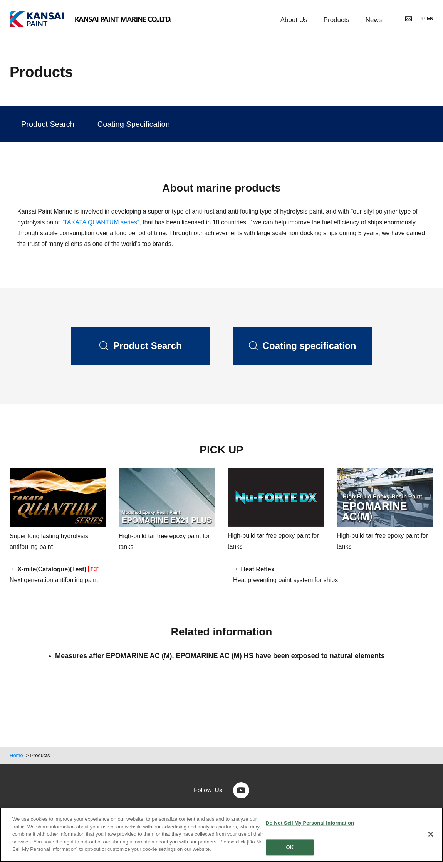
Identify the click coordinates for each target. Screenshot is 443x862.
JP (422, 18)
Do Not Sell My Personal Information (310, 823)
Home (16, 755)
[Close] (430, 834)
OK (290, 847)
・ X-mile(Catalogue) (40, 569)
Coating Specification (133, 124)
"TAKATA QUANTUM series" (100, 222)
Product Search (47, 124)
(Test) (85, 569)
